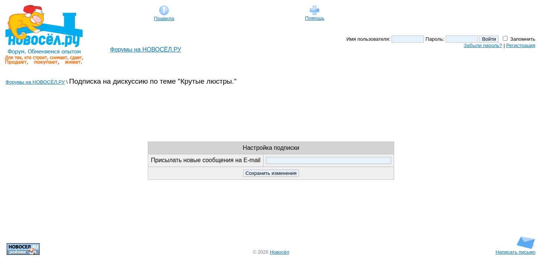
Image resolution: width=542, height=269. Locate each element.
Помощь (314, 16)
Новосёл (279, 252)
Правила (164, 16)
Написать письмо (515, 250)
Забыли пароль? (483, 45)
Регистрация (520, 45)
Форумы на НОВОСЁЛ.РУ (145, 49)
